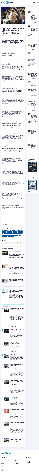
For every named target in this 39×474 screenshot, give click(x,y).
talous (12, 236)
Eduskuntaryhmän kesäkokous (17, 233)
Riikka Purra (4, 235)
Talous (6, 38)
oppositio (11, 233)
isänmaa (16, 230)
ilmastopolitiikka (13, 235)
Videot (9, 38)
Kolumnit (2, 469)
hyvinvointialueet (9, 232)
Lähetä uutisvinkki (16, 463)
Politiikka (3, 38)
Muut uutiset (3, 464)
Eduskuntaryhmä (4, 236)
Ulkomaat (2, 463)
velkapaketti (4, 232)
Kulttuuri (2, 466)
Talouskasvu (8, 235)
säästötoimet (15, 232)
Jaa (23, 38)
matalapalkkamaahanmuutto (10, 230)
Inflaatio (9, 236)
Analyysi (2, 461)
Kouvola (3, 230)
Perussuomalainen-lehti (17, 464)
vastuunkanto (21, 230)
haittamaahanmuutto (5, 233)
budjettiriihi (19, 235)
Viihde (2, 470)
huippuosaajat (20, 232)
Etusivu (15, 459)
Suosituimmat (16, 460)
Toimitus (15, 461)
